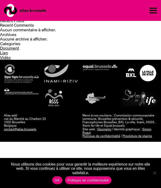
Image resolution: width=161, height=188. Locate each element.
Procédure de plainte (137, 136)
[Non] (154, 172)
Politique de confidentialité (101, 136)
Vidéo (5, 57)
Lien (4, 52)
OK (57, 180)
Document (9, 48)
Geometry (104, 129)
